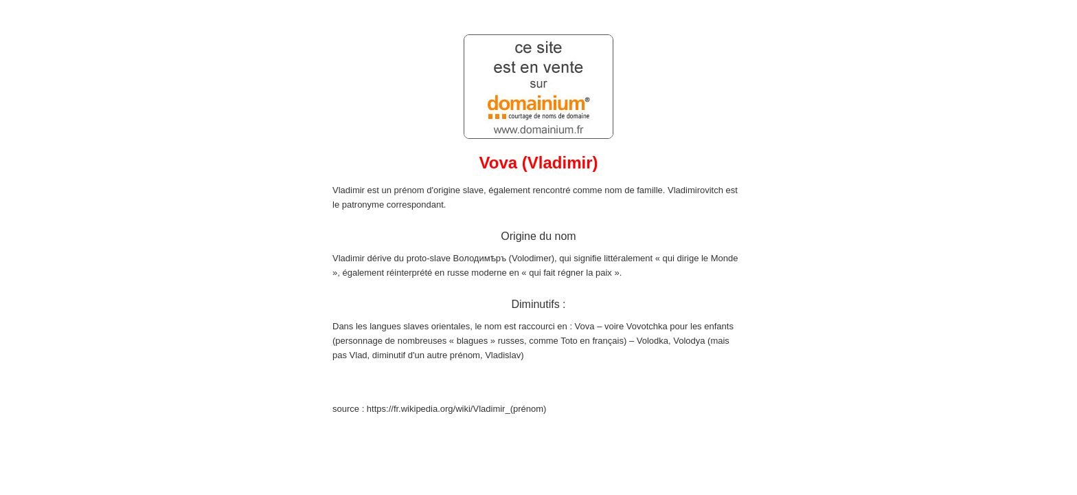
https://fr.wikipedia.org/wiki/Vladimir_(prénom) (457, 409)
